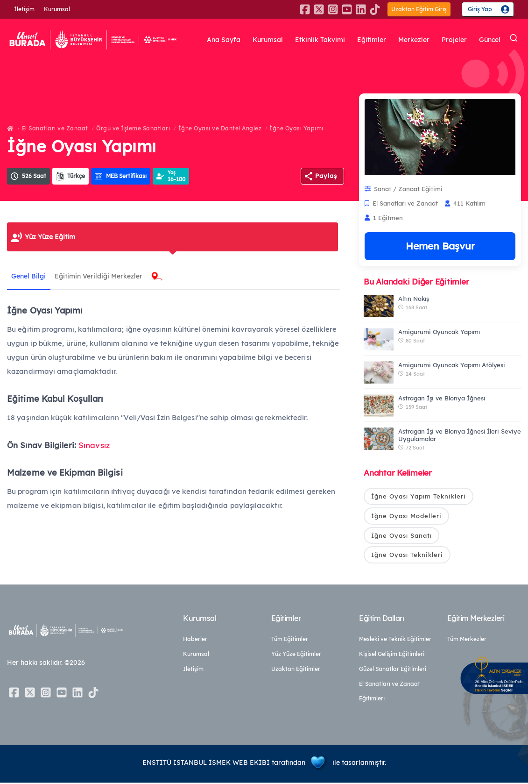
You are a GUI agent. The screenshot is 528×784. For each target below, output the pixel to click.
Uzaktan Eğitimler (295, 670)
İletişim (24, 9)
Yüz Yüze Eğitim (50, 237)
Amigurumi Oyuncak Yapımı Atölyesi (451, 365)
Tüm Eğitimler (289, 640)
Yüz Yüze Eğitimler (296, 655)
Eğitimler (371, 39)
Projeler (454, 39)
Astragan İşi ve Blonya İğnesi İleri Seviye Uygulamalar (459, 435)
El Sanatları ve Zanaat (55, 128)
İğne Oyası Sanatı (401, 536)
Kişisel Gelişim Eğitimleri (391, 655)
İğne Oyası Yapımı (296, 128)
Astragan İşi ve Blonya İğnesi (442, 398)
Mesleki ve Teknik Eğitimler (395, 640)
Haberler (195, 640)
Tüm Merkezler (466, 640)
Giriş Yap (480, 9)
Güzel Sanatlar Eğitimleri (392, 670)
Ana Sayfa (223, 39)
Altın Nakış (413, 298)
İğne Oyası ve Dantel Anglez (220, 128)
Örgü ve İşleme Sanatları (133, 128)
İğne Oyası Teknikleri (407, 555)
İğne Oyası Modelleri (406, 516)
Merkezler (413, 39)
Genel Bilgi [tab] (29, 276)
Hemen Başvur (440, 246)
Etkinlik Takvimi (320, 39)
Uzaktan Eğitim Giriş (419, 9)
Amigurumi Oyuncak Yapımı (439, 331)
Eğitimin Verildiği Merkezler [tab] (99, 276)
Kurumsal (57, 9)
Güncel (489, 39)
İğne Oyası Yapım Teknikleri (418, 496)
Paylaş (326, 175)
